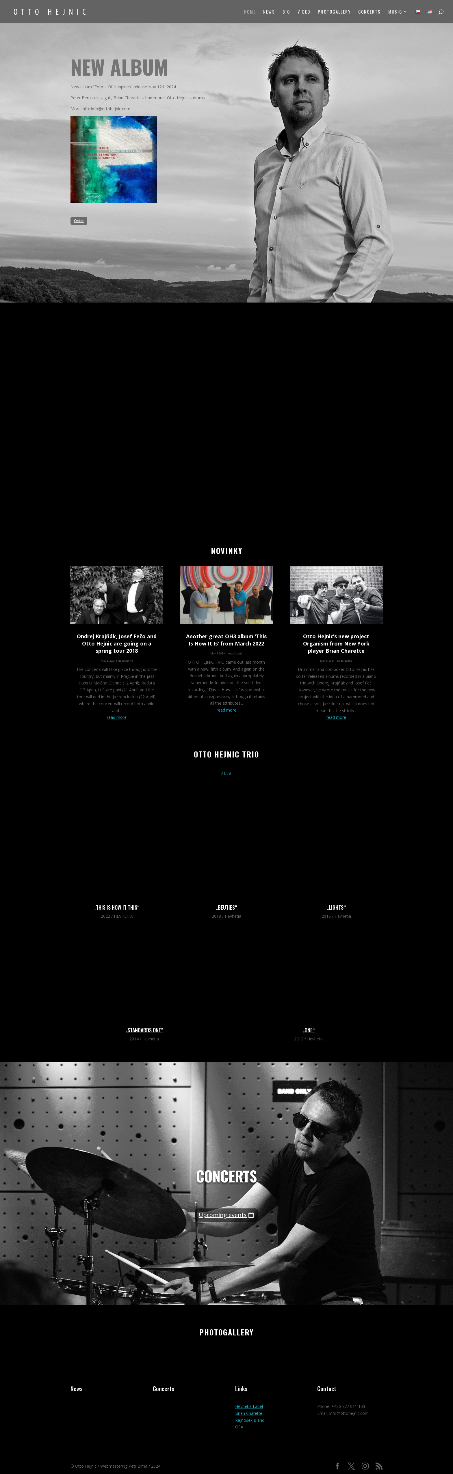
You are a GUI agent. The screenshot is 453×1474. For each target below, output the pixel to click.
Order (79, 220)
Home (250, 12)
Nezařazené (125, 661)
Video (304, 12)
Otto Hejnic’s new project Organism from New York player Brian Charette (336, 643)
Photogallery (334, 12)
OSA (239, 1427)
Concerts (369, 12)
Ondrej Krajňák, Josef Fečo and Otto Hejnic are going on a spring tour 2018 (117, 643)
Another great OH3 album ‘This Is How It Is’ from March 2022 (226, 640)
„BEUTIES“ (226, 907)
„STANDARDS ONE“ (144, 1030)
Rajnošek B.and (249, 1420)
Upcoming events (223, 1215)
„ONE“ (308, 1030)
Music (395, 12)
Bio (286, 12)
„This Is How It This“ (117, 907)
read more (117, 717)
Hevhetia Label (249, 1406)
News (269, 12)
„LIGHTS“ (336, 907)
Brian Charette (248, 1413)
